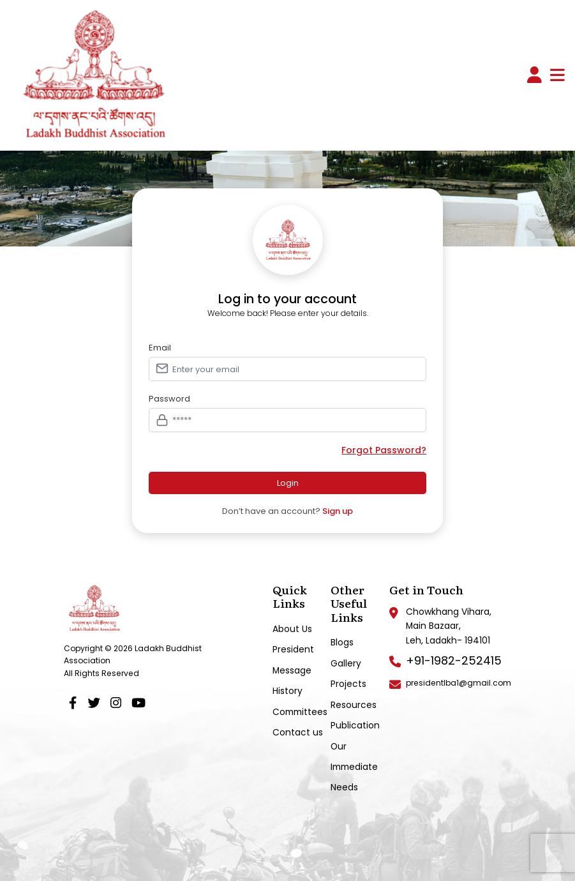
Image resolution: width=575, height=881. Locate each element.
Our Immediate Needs (354, 767)
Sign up (337, 511)
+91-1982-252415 (454, 660)
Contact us (298, 732)
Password (169, 399)
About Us (292, 628)
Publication (355, 725)
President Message (293, 659)
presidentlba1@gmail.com (458, 682)
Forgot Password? (383, 450)
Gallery (346, 663)
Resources (354, 704)
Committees (300, 711)
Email (160, 348)
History (287, 690)
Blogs (342, 642)
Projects (348, 683)
